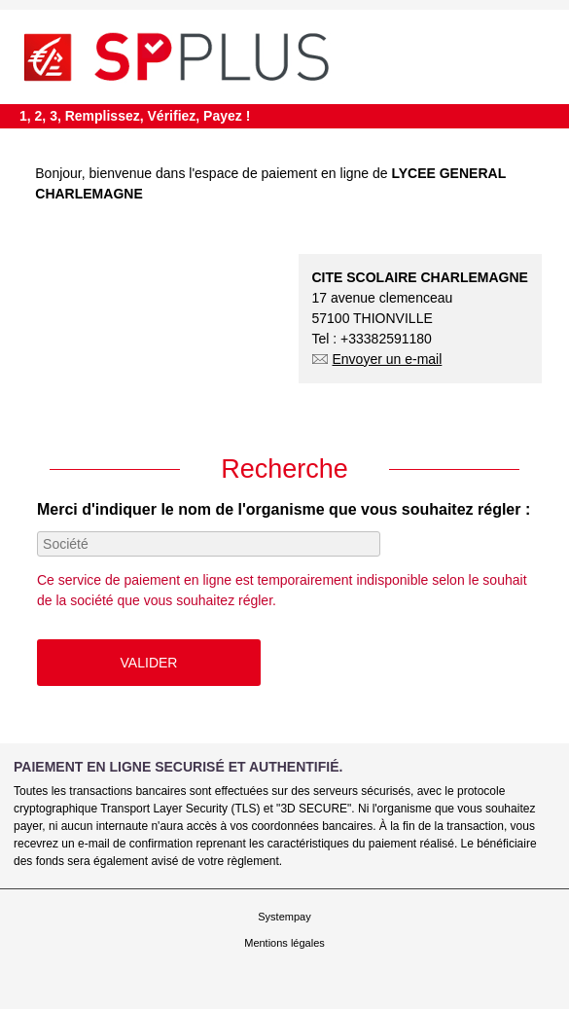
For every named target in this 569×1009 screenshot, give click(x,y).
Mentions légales (284, 943)
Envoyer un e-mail (377, 359)
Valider (149, 662)
